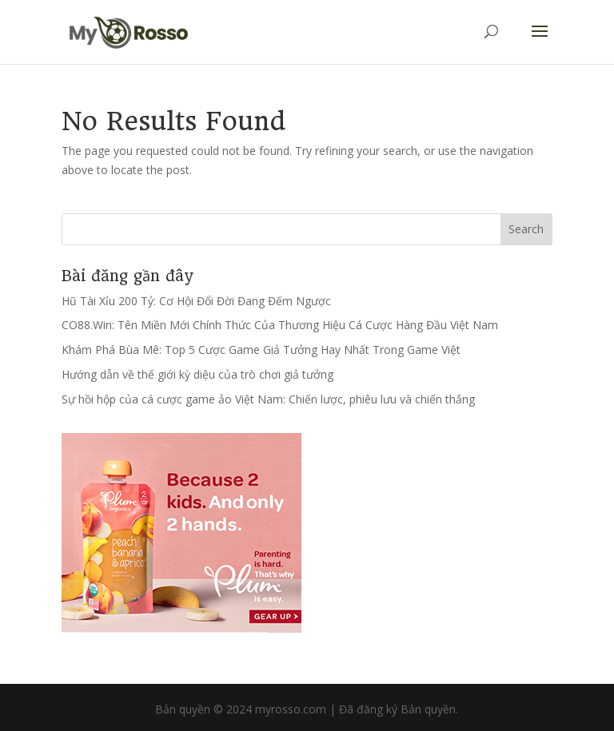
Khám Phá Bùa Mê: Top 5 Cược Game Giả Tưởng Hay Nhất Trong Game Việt (261, 349)
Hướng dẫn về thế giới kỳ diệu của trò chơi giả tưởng (197, 374)
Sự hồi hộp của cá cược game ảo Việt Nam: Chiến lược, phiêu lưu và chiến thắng (268, 399)
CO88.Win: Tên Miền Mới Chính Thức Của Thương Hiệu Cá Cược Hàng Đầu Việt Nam (280, 324)
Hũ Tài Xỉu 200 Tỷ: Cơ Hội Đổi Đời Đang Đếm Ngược (196, 300)
